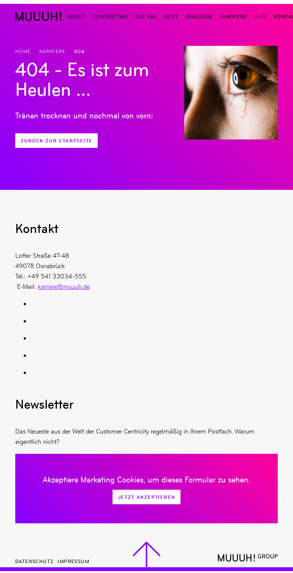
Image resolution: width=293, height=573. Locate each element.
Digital (146, 16)
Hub (260, 16)
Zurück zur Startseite (56, 140)
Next (171, 16)
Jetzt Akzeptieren (146, 497)
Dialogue (199, 16)
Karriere (234, 16)
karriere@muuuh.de (64, 286)
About (76, 16)
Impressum (73, 561)
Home (23, 51)
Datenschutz (34, 561)
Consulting (110, 16)
